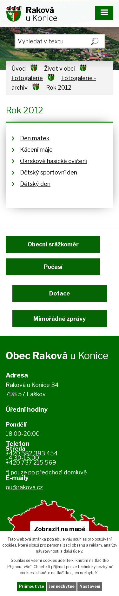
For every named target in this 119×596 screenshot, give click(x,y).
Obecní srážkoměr (53, 244)
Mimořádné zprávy (59, 318)
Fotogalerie (27, 78)
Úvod (18, 68)
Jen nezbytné (62, 586)
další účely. (73, 551)
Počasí (53, 266)
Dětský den (35, 184)
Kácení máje (36, 149)
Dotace (59, 293)
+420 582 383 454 (32, 453)
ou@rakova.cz (24, 487)
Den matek (35, 138)
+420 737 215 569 (31, 462)
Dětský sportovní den (48, 172)
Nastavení (89, 586)
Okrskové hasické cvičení (53, 161)
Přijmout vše (31, 586)
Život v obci (59, 68)
